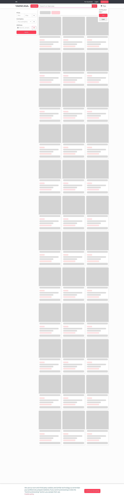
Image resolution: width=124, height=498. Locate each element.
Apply (26, 32)
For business (88, 2)
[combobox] (16, 2)
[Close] (92, 491)
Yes (103, 15)
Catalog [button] (34, 6)
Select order (45, 12)
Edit (103, 19)
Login (96, 2)
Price (18, 13)
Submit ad (104, 2)
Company (20, 19)
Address (19, 25)
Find (94, 6)
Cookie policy (29, 494)
